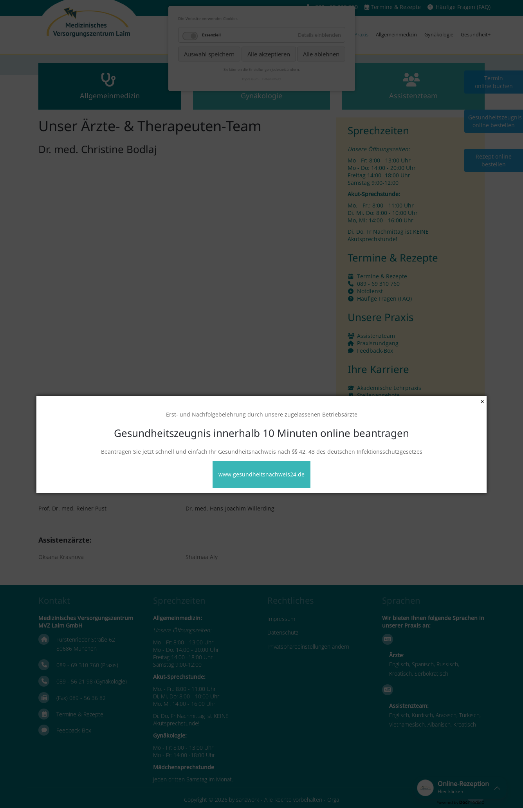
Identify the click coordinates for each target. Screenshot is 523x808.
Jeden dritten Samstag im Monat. (193, 779)
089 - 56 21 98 (74, 681)
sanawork (247, 799)
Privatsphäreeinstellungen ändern (308, 646)
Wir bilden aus (376, 402)
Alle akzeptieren (268, 54)
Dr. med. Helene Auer (361, 461)
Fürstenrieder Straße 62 (85, 639)
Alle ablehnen (321, 54)
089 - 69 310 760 (378, 283)
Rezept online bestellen (494, 160)
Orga (333, 799)
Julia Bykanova (204, 485)
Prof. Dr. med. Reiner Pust (72, 508)
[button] (460, 788)
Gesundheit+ (476, 34)
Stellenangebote (378, 395)
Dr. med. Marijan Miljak (364, 485)
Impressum (281, 618)
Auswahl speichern (209, 54)
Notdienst (370, 291)
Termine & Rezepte (396, 7)
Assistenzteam (376, 335)
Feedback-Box (375, 350)
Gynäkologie (438, 34)
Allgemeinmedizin (396, 34)
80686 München (76, 648)
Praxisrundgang (378, 343)
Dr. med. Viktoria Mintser (218, 461)
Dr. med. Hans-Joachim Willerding (230, 508)
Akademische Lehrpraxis (389, 387)
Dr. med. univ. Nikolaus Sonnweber (84, 461)
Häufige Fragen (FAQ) (463, 7)
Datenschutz (282, 632)
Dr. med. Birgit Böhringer (71, 485)
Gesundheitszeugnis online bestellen (495, 121)
